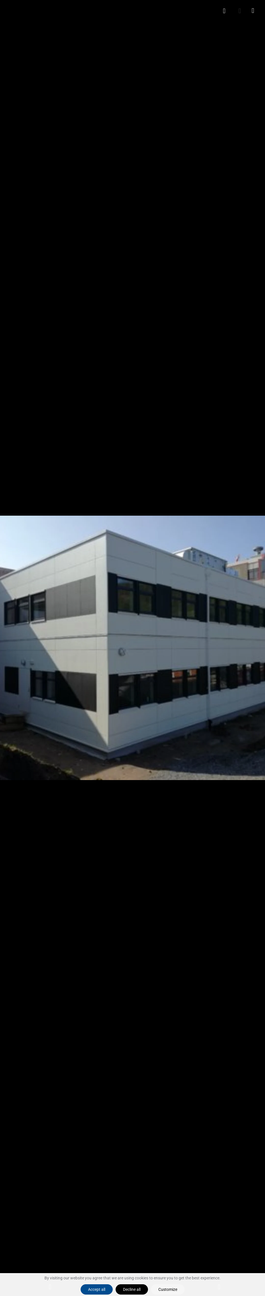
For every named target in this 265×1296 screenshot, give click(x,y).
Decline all (132, 1289)
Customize (167, 1289)
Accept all (96, 1289)
